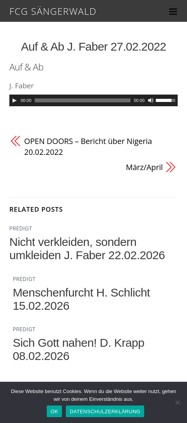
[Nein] (177, 402)
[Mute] (151, 100)
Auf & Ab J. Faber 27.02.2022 (93, 46)
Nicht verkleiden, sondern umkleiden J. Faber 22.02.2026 (87, 248)
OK (54, 411)
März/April (144, 167)
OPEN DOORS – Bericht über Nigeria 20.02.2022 (88, 146)
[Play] (14, 100)
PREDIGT (20, 228)
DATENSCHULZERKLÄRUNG (105, 411)
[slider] (83, 100)
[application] (93, 100)
